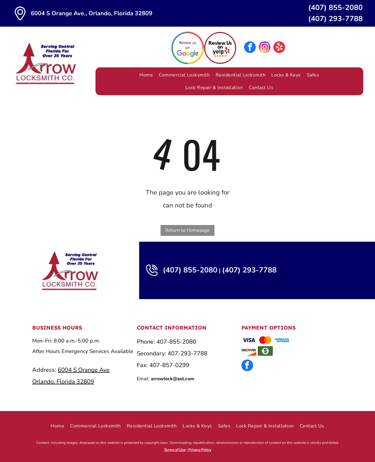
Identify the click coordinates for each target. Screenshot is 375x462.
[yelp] (279, 47)
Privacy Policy (199, 449)
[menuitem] (146, 75)
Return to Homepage (187, 230)
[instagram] (264, 47)
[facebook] (250, 47)
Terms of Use (175, 449)
